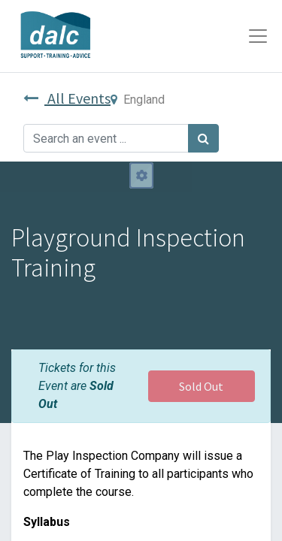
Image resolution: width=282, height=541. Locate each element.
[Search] (203, 138)
